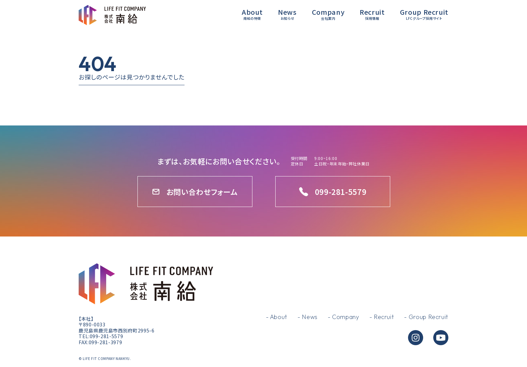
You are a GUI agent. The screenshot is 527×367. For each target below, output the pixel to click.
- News (307, 317)
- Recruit (381, 317)
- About (276, 317)
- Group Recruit (426, 317)
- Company (343, 317)
